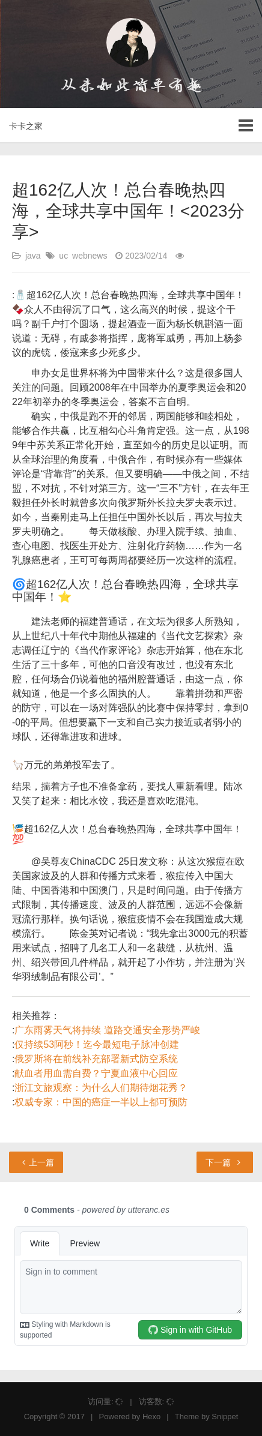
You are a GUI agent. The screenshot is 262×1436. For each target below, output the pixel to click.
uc (63, 255)
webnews (89, 255)
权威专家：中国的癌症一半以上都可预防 (100, 1102)
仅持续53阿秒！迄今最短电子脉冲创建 (96, 1044)
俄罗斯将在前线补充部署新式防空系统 (96, 1059)
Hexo (151, 1416)
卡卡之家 (26, 126)
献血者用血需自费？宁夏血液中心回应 (96, 1073)
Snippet (225, 1416)
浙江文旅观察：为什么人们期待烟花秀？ (100, 1088)
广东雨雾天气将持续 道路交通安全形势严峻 (107, 1030)
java (33, 255)
